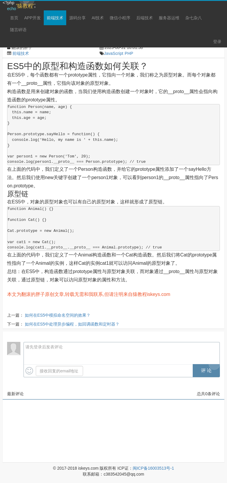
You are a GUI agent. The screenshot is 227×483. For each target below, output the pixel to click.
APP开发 (32, 17)
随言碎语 (18, 29)
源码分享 (77, 17)
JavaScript (113, 53)
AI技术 (98, 17)
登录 (217, 41)
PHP (129, 53)
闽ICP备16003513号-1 (153, 468)
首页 (14, 17)
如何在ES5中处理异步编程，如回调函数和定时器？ (72, 324)
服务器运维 (169, 17)
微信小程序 (120, 17)
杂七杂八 (193, 17)
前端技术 (55, 17)
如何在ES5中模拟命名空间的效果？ (57, 315)
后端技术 (144, 17)
